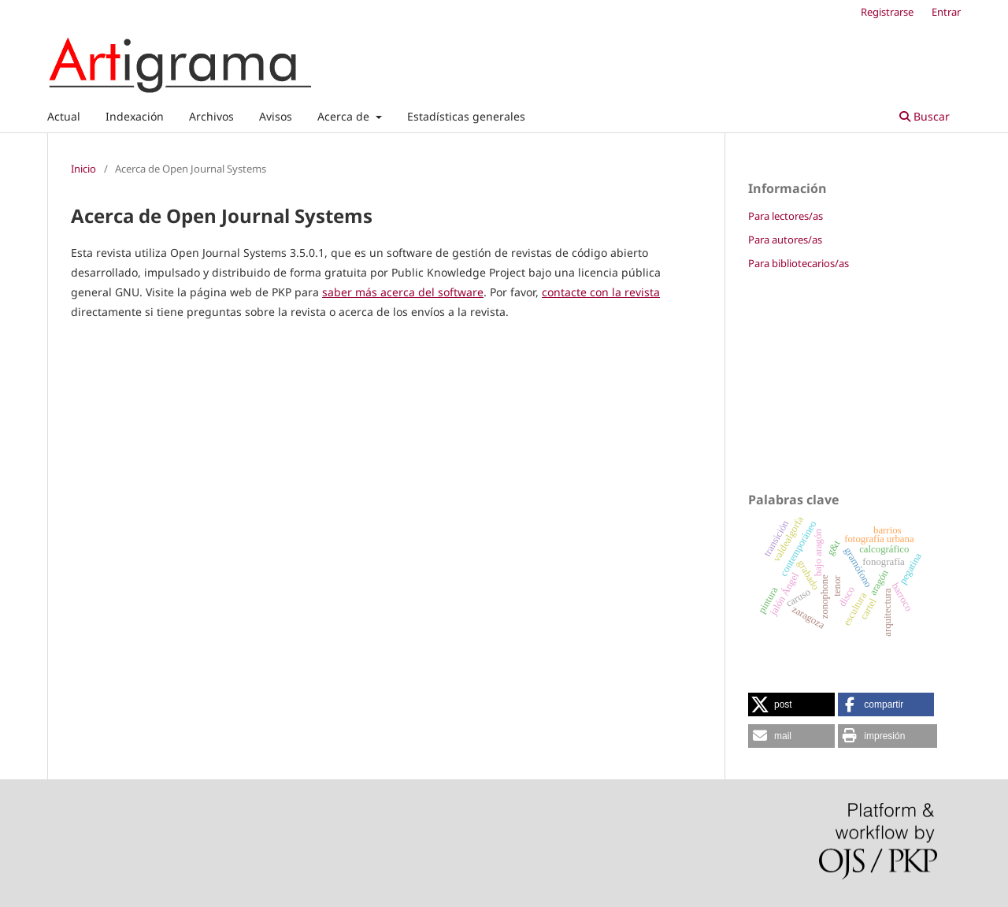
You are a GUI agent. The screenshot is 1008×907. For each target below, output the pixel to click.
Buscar (924, 116)
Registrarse (887, 12)
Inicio (83, 169)
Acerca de (344, 116)
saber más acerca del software (403, 291)
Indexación (135, 116)
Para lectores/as (785, 216)
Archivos (211, 116)
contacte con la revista (601, 291)
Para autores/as (785, 239)
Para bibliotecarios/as (798, 263)
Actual (63, 116)
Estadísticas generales (466, 116)
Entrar (946, 12)
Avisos (275, 116)
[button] (791, 704)
